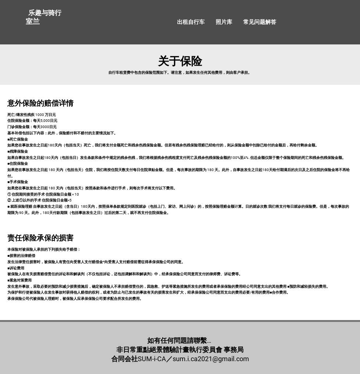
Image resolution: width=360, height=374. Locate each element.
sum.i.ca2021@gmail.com (211, 359)
